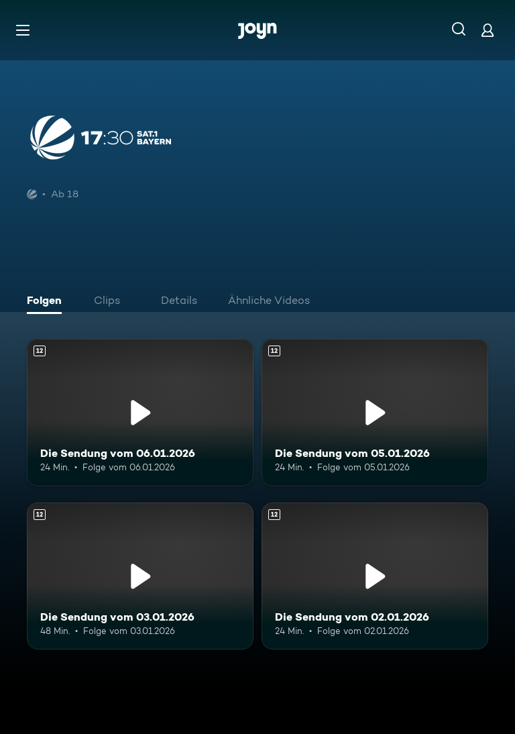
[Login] (487, 30)
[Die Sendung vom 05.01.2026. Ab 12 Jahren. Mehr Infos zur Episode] (375, 412)
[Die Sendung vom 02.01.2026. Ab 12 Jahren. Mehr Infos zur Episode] (375, 576)
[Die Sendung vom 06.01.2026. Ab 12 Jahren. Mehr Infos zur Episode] (140, 412)
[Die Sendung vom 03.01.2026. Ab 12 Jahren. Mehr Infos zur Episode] (140, 576)
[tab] (47, 302)
